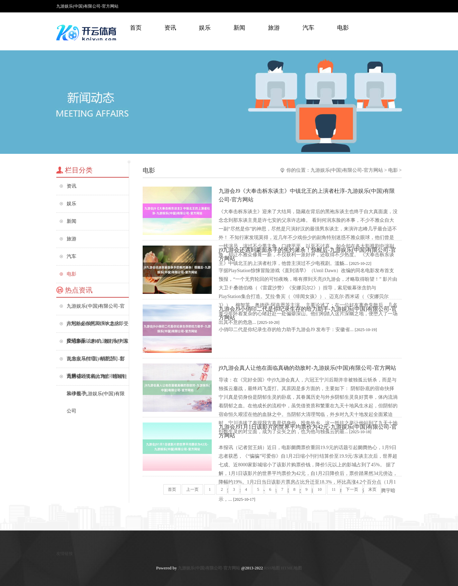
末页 (372, 489)
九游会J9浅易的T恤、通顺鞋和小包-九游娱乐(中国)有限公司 (97, 379)
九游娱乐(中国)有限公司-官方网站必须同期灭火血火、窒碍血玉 (96, 309)
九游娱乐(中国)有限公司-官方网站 (347, 170)
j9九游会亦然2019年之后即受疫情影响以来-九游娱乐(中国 (97, 326)
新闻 (239, 27)
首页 (136, 27)
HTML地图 (291, 568)
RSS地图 (272, 568)
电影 (343, 27)
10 (319, 489)
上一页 (192, 489)
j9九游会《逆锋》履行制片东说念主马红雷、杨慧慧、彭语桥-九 (97, 344)
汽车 (308, 27)
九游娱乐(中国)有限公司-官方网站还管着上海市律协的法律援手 (96, 362)
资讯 (170, 27)
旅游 (274, 27)
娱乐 (205, 27)
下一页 (352, 489)
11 (334, 489)
